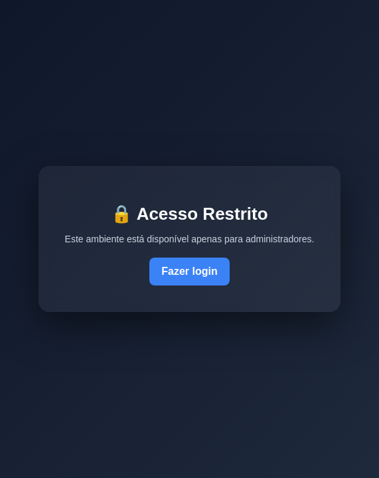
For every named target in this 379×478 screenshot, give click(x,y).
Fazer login (189, 271)
